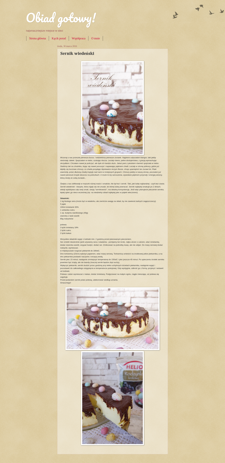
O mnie (95, 38)
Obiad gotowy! (61, 17)
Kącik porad (59, 38)
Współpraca (79, 38)
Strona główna (37, 38)
